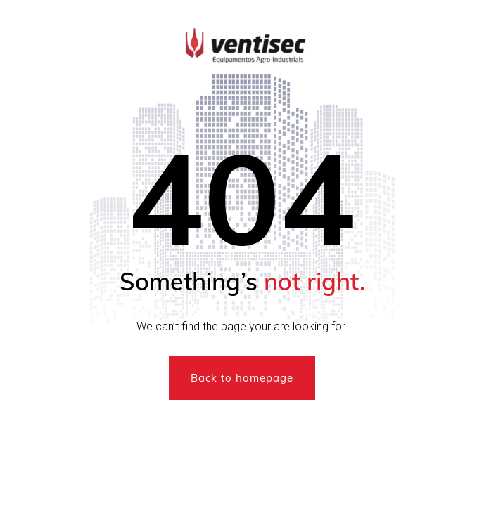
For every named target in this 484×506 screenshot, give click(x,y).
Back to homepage (242, 377)
